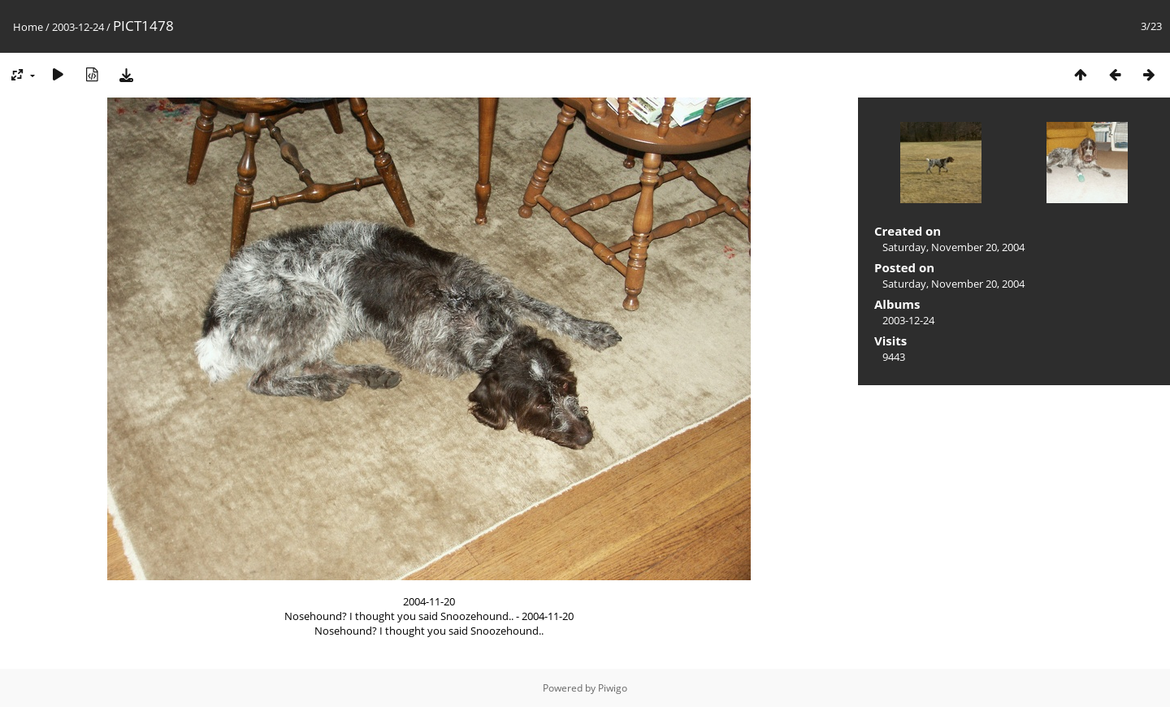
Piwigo (612, 688)
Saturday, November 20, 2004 (953, 247)
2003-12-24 (78, 27)
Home (28, 27)
